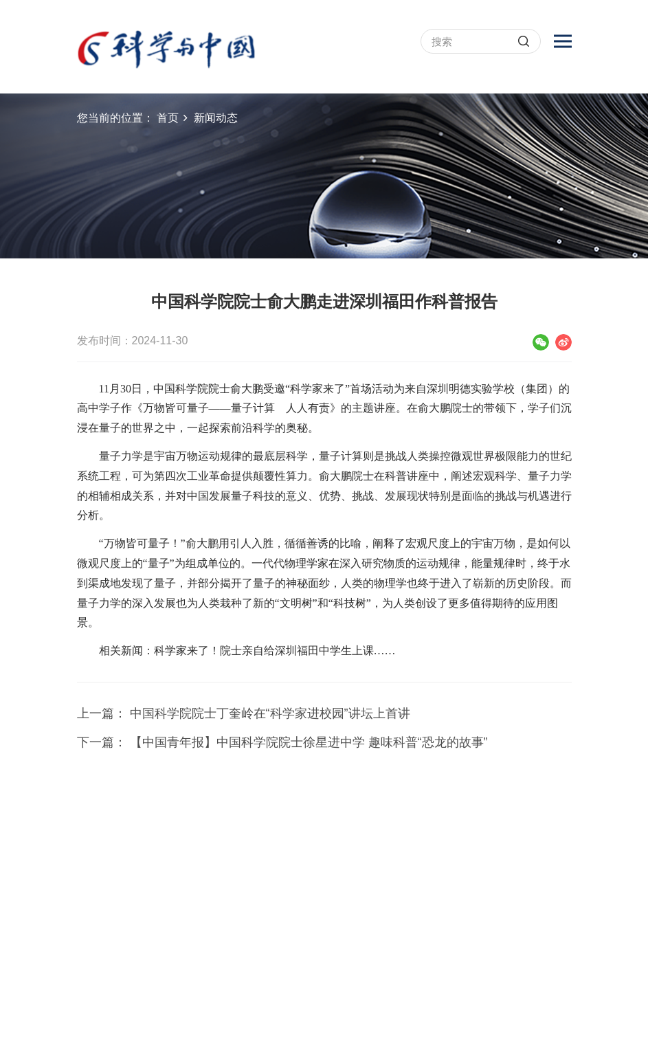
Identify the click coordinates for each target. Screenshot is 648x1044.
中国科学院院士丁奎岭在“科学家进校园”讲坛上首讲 (270, 713)
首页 (168, 118)
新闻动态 (216, 118)
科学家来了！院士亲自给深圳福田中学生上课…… (275, 650)
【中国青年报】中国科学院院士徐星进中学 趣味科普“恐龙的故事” (309, 742)
